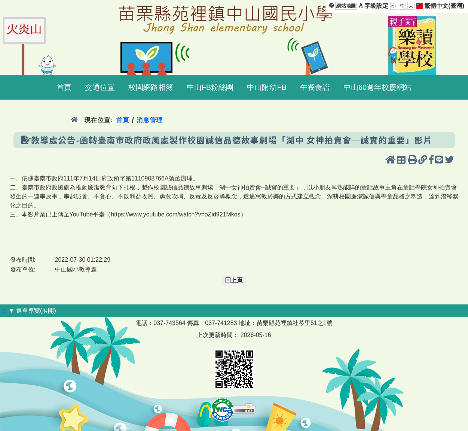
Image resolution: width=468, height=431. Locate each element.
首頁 (123, 120)
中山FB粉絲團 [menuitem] (210, 87)
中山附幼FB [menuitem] (267, 87)
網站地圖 (346, 6)
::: (4, 310)
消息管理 (149, 120)
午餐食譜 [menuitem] (315, 87)
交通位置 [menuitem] (100, 87)
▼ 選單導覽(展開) (32, 310)
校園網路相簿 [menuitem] (150, 87)
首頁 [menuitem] (63, 87)
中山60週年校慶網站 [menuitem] (377, 87)
